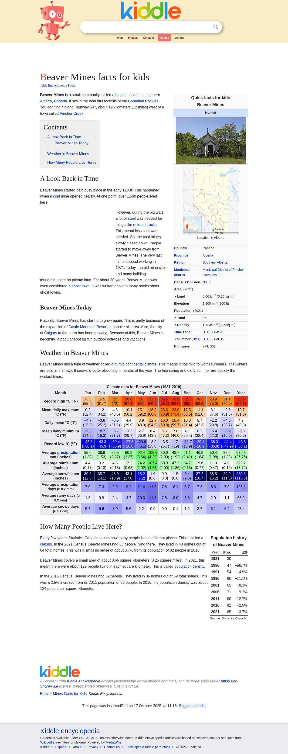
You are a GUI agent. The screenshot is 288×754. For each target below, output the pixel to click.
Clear (206, 27)
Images (133, 37)
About (77, 747)
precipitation (68, 453)
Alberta (208, 255)
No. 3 (206, 282)
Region (180, 262)
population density (189, 566)
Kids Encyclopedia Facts (58, 85)
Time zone (182, 332)
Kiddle (44, 747)
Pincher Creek (71, 113)
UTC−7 (208, 332)
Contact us (112, 747)
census (46, 544)
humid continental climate (135, 364)
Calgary (50, 333)
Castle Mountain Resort (87, 327)
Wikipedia (47, 742)
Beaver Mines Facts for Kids (63, 694)
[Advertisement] (143, 56)
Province (181, 255)
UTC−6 (208, 339)
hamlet (120, 95)
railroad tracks (144, 225)
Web (120, 37)
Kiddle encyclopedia (70, 731)
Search (215, 27)
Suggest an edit (192, 706)
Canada (60, 101)
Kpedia (164, 37)
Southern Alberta (215, 262)
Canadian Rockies (143, 101)
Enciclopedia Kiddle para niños (148, 747)
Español (179, 37)
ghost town (80, 286)
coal (56, 196)
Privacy (93, 747)
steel (132, 218)
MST (218, 332)
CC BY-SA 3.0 (89, 738)
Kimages (149, 37)
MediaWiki (113, 742)
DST (196, 339)
